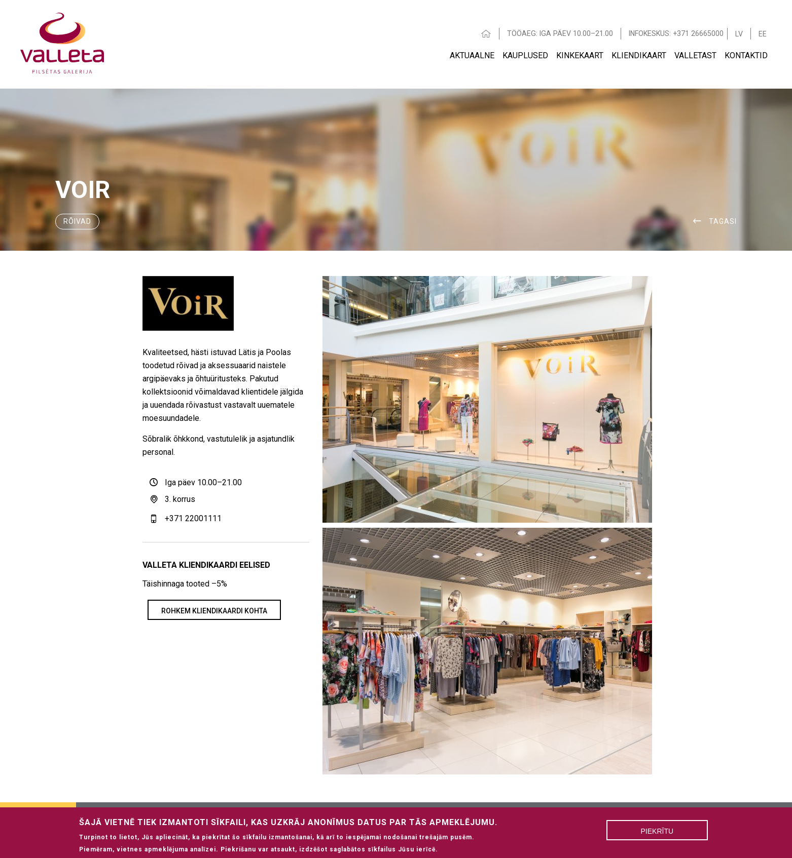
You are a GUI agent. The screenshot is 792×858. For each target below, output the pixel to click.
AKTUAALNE (472, 55)
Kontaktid (746, 55)
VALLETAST (695, 55)
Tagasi (723, 221)
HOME (486, 33)
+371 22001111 (193, 518)
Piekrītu (657, 834)
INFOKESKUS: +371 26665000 (676, 33)
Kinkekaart (579, 55)
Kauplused (525, 55)
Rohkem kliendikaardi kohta (214, 611)
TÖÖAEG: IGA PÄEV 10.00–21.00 (560, 33)
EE (763, 34)
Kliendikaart (638, 55)
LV (739, 34)
